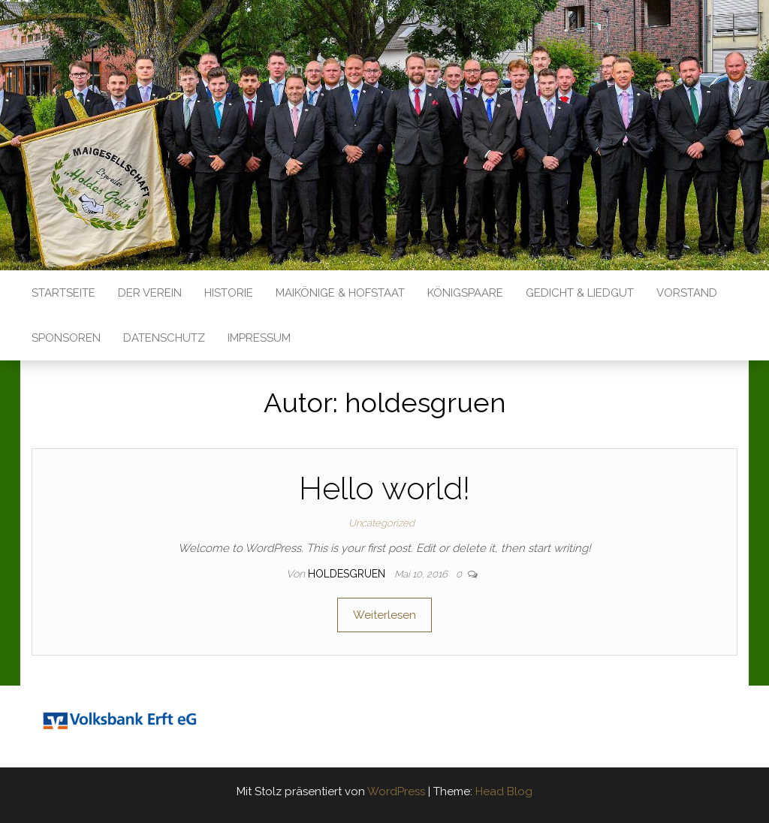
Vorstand (686, 293)
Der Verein (150, 293)
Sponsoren (66, 338)
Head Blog (503, 791)
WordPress (396, 791)
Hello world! (384, 488)
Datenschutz (164, 338)
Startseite (63, 293)
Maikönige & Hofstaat (340, 293)
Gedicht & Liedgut (580, 293)
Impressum (259, 338)
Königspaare (465, 293)
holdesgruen (348, 574)
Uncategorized (381, 523)
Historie (228, 293)
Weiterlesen (384, 615)
